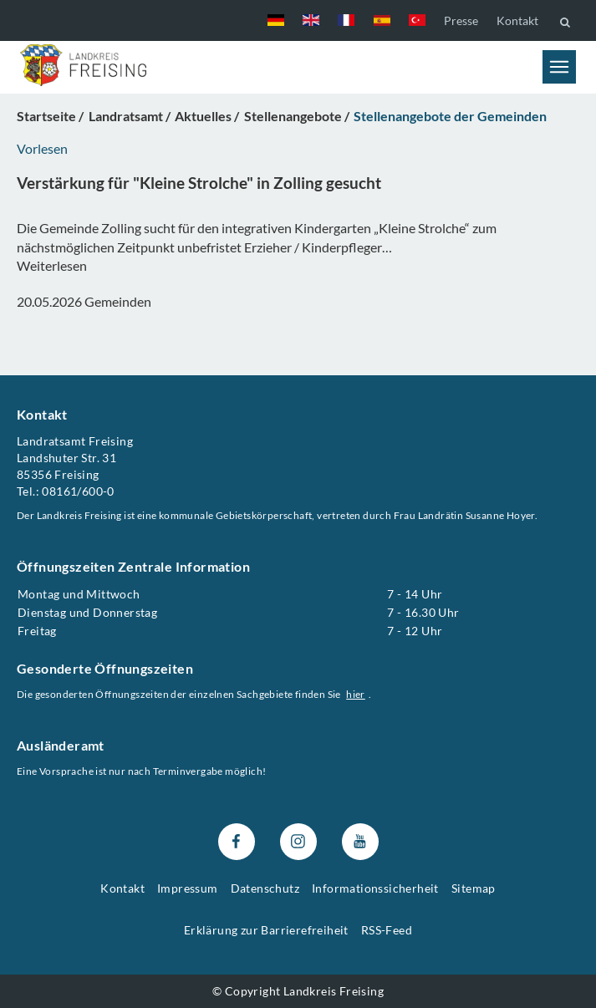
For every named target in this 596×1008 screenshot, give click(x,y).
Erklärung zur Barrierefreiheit (266, 929)
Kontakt (517, 20)
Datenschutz (265, 888)
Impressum (187, 888)
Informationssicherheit (375, 888)
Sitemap (473, 888)
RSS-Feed (386, 929)
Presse (461, 20)
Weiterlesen (52, 265)
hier (355, 694)
